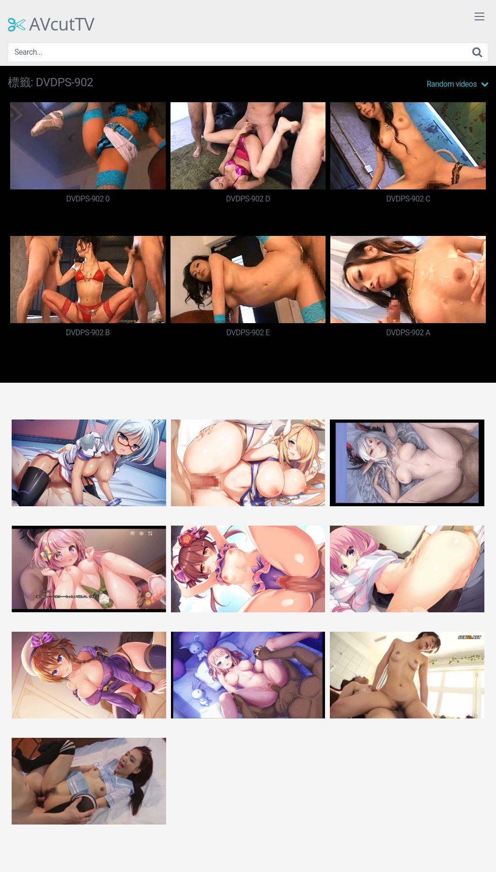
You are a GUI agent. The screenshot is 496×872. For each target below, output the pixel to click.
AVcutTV (51, 24)
